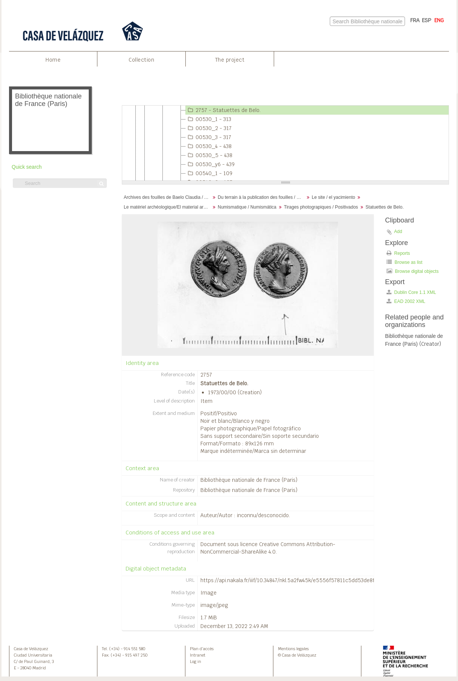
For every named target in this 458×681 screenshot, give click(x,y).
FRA (415, 20)
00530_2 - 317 (209, 128)
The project (230, 59)
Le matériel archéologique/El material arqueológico (168, 207)
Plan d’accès (202, 648)
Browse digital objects (412, 271)
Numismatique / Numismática (247, 207)
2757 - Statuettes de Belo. (223, 110)
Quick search (27, 167)
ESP (426, 20)
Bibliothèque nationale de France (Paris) (248, 480)
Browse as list (404, 262)
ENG (439, 20)
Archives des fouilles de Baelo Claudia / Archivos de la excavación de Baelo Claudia (168, 197)
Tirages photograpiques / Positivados (321, 207)
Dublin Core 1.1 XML (411, 292)
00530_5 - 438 (209, 155)
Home (53, 59)
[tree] (285, 143)
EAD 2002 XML (406, 301)
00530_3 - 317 (208, 137)
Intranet (197, 655)
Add (398, 231)
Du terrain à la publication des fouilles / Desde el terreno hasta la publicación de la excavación (262, 197)
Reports (398, 253)
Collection (141, 59)
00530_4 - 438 (209, 146)
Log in (195, 661)
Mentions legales (293, 648)
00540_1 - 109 (209, 173)
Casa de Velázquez (31, 648)
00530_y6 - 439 (210, 164)
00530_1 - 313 (208, 119)
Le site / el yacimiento (333, 197)
